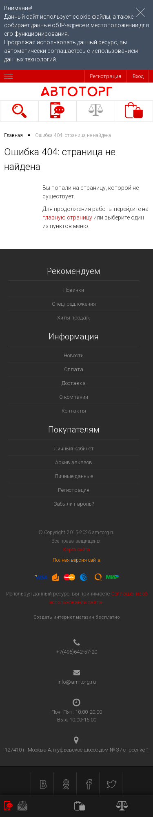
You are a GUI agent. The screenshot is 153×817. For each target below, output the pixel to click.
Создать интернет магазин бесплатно (76, 617)
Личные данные (74, 476)
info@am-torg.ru (77, 682)
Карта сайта (76, 549)
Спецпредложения (74, 304)
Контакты (74, 411)
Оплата (73, 369)
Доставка (74, 383)
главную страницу (67, 217)
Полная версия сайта (77, 560)
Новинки (73, 290)
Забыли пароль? (73, 504)
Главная (13, 135)
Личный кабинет (74, 448)
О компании (73, 397)
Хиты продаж (73, 318)
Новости (74, 355)
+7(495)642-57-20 (76, 652)
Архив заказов (73, 462)
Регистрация (105, 76)
